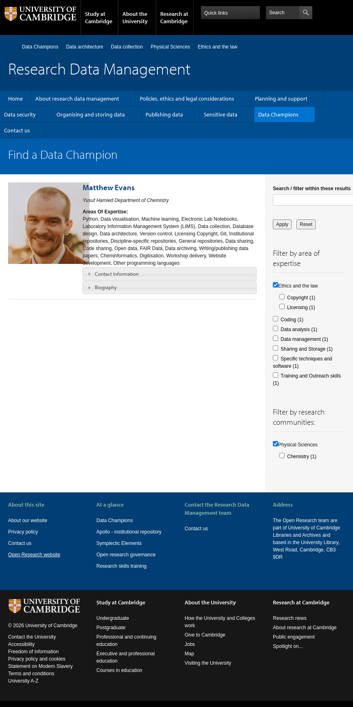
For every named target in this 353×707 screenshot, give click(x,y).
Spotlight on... (288, 646)
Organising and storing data (91, 114)
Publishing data (164, 114)
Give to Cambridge (205, 635)
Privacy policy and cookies (36, 659)
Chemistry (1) (301, 456)
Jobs (190, 644)
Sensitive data (221, 114)
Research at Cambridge (174, 17)
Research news (290, 618)
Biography (106, 287)
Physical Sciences (170, 47)
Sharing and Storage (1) (307, 349)
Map (189, 653)
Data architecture (84, 47)
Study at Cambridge (98, 17)
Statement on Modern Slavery (40, 666)
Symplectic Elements (119, 543)
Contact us (17, 130)
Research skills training (121, 566)
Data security (20, 114)
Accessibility (21, 644)
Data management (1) (304, 339)
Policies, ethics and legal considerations (187, 98)
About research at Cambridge (305, 627)
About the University (135, 17)
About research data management (77, 98)
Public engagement (294, 637)
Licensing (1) (301, 307)
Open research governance (125, 555)
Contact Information (117, 273)
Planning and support (281, 98)
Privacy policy (23, 532)
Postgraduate (110, 627)
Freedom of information (33, 651)
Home (11, 46)
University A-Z (23, 681)
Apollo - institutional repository (128, 532)
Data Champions (40, 47)
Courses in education (119, 670)
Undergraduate (112, 618)
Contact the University (32, 637)
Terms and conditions (31, 673)
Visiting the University (208, 663)
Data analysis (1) (299, 329)
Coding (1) (292, 320)
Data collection (127, 47)
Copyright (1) (301, 298)
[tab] (170, 273)
